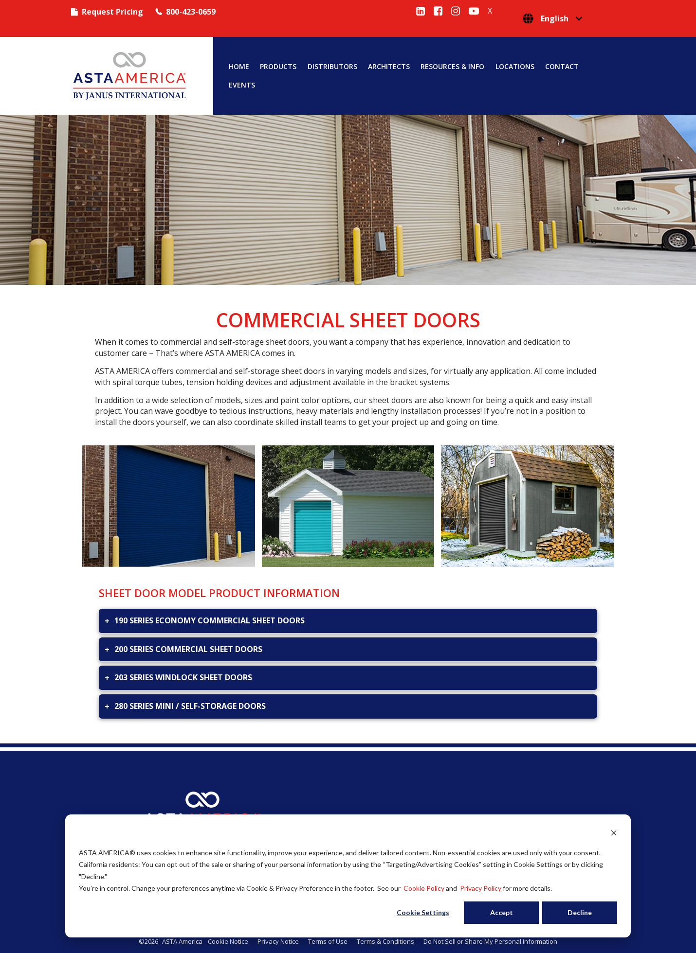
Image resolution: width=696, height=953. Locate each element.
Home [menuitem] (239, 66)
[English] (552, 18)
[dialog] (348, 875)
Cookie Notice (228, 941)
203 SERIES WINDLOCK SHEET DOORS (183, 677)
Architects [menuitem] (389, 66)
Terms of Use (328, 941)
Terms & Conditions (385, 941)
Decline (580, 912)
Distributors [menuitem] (332, 66)
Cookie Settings (423, 912)
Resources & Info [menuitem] (452, 66)
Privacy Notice (278, 941)
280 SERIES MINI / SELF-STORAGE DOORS (190, 706)
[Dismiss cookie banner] (613, 834)
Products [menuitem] (278, 66)
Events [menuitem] (242, 85)
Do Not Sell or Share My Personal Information (490, 941)
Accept (501, 912)
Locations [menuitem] (514, 66)
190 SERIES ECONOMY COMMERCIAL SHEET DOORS (209, 620)
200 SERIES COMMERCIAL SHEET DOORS (188, 649)
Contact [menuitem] (562, 66)
